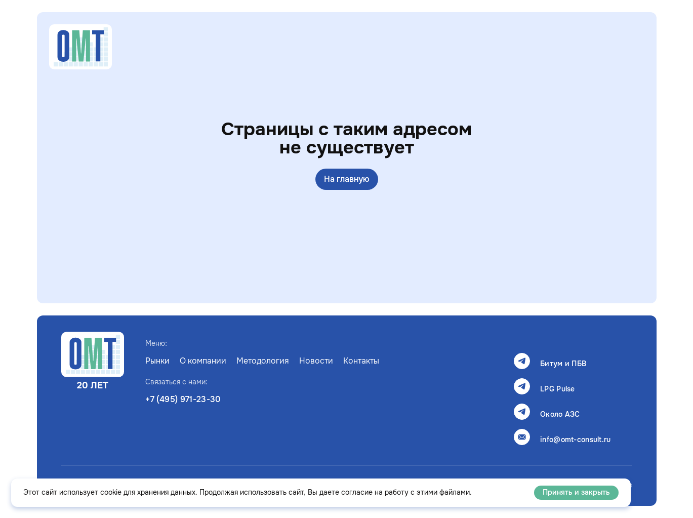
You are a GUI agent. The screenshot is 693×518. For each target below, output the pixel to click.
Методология (262, 361)
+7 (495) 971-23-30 (183, 399)
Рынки (157, 361)
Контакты (361, 361)
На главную (347, 179)
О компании (203, 361)
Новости (316, 361)
